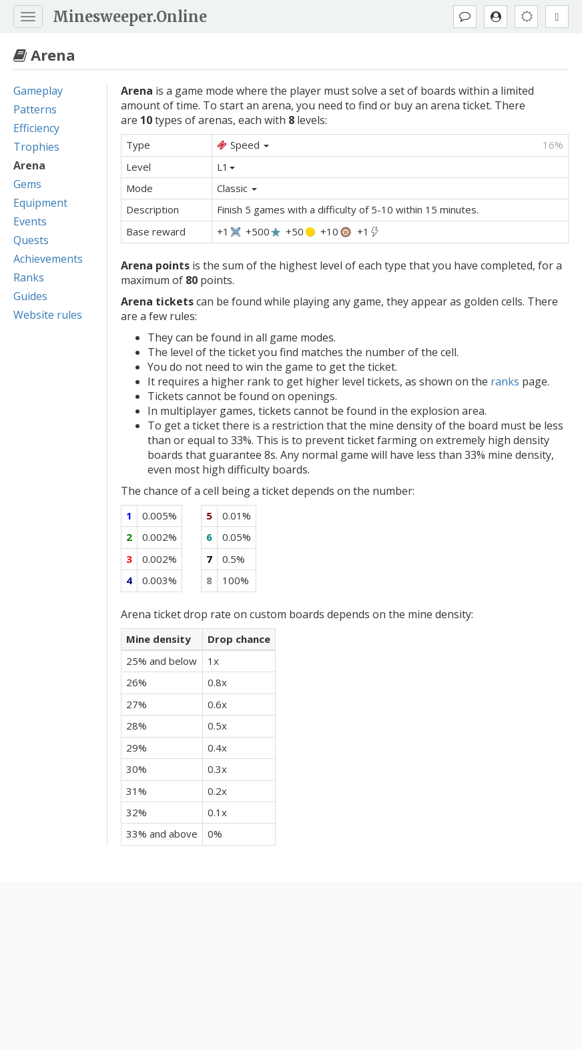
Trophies (36, 146)
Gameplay (38, 90)
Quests (31, 240)
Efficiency (36, 128)
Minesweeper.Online (130, 16)
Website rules (47, 314)
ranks (505, 381)
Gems (27, 184)
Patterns (35, 109)
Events (30, 221)
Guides (30, 296)
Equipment (40, 202)
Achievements (48, 258)
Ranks (28, 277)
